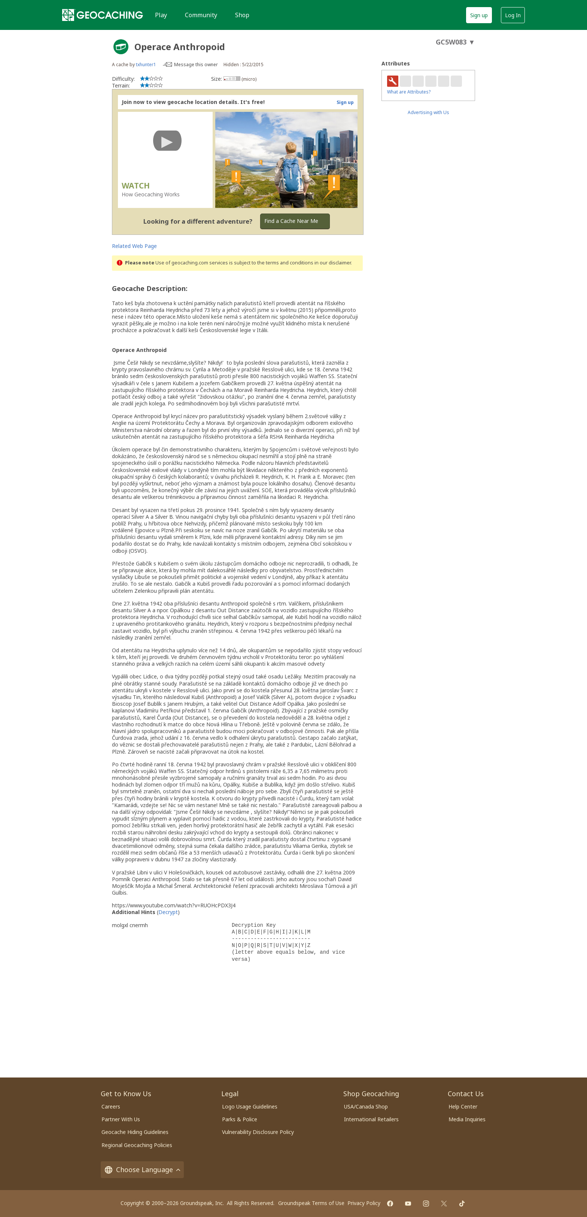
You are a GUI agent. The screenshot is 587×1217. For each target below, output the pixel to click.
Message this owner (196, 64)
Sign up (479, 15)
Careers (110, 1106)
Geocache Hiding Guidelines (134, 1131)
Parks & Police (239, 1119)
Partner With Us (120, 1119)
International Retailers (371, 1119)
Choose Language (142, 1169)
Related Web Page (134, 245)
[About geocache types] (121, 47)
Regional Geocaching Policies (136, 1145)
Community (201, 15)
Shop (242, 15)
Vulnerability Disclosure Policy (258, 1131)
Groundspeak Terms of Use (311, 1203)
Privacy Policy (363, 1203)
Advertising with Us (428, 112)
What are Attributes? (409, 92)
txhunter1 (146, 64)
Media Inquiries (467, 1119)
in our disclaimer (332, 263)
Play (161, 15)
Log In (513, 15)
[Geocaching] (102, 14)
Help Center (462, 1106)
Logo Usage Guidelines (249, 1106)
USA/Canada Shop (366, 1106)
